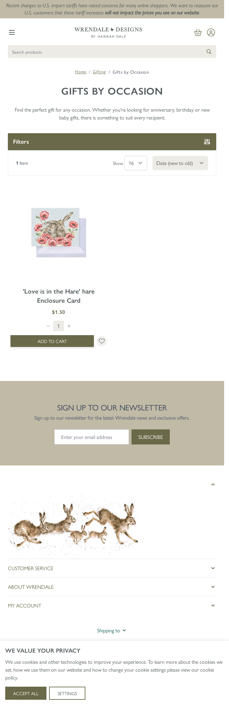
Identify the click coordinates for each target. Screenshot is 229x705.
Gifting (99, 71)
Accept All (26, 693)
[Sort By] (180, 163)
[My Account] (211, 32)
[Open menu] (12, 32)
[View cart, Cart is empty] (198, 32)
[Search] (209, 51)
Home (80, 71)
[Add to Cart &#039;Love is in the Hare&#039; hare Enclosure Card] (52, 341)
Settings (67, 693)
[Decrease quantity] (48, 326)
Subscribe (150, 437)
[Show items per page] (135, 163)
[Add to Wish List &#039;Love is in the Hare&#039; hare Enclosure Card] (102, 341)
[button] (112, 484)
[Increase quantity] (69, 326)
